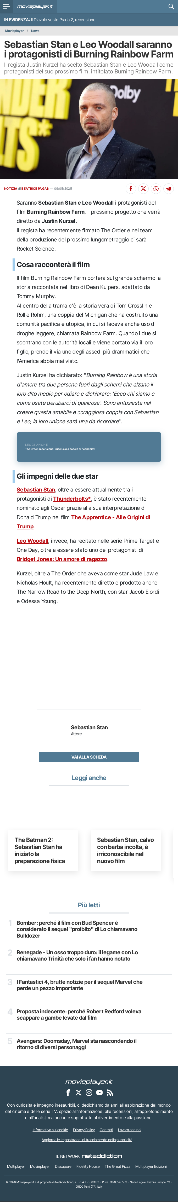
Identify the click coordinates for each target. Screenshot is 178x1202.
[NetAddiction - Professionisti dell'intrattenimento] (102, 1157)
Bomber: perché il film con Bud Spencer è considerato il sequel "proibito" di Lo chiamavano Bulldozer (79, 930)
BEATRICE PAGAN (35, 188)
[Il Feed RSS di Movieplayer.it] (110, 1093)
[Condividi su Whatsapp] (156, 188)
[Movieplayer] (89, 1082)
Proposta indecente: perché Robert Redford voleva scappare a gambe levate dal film (81, 1015)
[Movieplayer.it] (35, 6)
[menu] (6, 6)
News (35, 31)
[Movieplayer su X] (78, 1093)
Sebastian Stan (36, 490)
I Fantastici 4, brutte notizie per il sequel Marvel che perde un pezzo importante (77, 985)
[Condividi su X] (143, 188)
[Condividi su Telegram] (168, 188)
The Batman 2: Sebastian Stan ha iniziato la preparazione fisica (40, 851)
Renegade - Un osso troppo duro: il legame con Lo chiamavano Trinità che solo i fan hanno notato (79, 956)
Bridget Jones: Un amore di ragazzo (62, 560)
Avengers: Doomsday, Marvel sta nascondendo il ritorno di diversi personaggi (79, 1044)
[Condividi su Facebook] (131, 188)
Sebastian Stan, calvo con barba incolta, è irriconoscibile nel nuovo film (125, 851)
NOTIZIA (11, 188)
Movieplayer (14, 31)
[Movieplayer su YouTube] (99, 1093)
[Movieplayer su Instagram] (89, 1093)
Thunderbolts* (72, 499)
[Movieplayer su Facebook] (68, 1093)
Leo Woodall (32, 541)
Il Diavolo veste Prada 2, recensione (63, 19)
